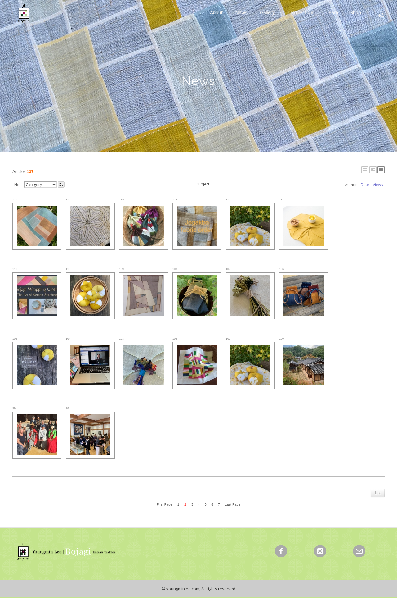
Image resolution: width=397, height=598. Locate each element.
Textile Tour (300, 12)
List (378, 493)
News (241, 12)
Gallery (267, 12)
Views (378, 184)
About (216, 12)
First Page (164, 504)
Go (61, 184)
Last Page (232, 504)
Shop (355, 12)
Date (365, 184)
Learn (332, 12)
